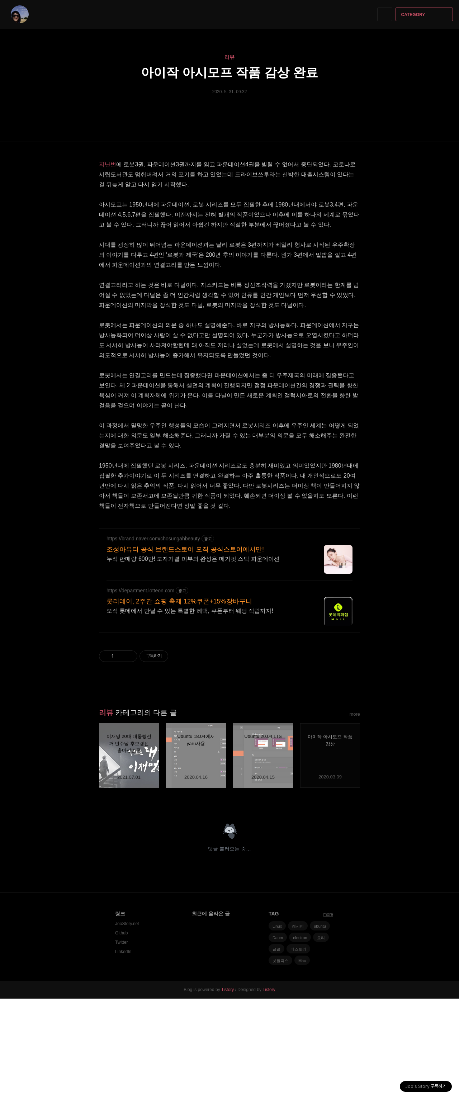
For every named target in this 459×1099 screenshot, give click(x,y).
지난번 (107, 164)
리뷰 (229, 57)
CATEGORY (425, 14)
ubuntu (320, 1026)
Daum (278, 1038)
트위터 (355, 901)
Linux (277, 1026)
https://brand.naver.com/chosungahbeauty (153, 639)
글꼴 (276, 1049)
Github (121, 1033)
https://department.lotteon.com (140, 691)
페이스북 (330, 901)
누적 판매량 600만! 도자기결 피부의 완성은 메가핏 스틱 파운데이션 (193, 659)
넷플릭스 (280, 1061)
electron (300, 1038)
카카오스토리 (342, 901)
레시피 (298, 1026)
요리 (321, 1038)
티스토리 (298, 1049)
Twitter (121, 1042)
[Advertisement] (229, 571)
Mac (302, 1061)
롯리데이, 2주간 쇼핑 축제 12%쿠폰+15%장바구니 (179, 701)
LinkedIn (123, 1052)
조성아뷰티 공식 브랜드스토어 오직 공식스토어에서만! (185, 649)
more (354, 814)
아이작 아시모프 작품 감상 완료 (229, 72)
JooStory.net (127, 1024)
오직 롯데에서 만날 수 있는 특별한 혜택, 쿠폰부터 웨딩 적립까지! (190, 711)
